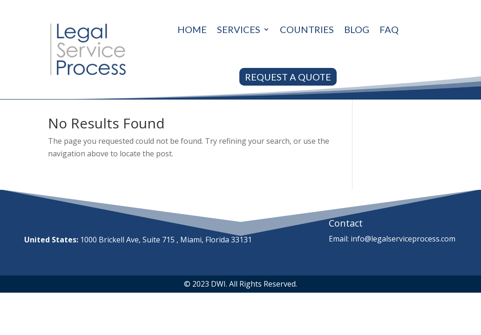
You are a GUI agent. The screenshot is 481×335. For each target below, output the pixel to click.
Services (238, 29)
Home (192, 29)
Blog (356, 29)
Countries (307, 29)
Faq (389, 29)
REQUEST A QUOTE (288, 76)
